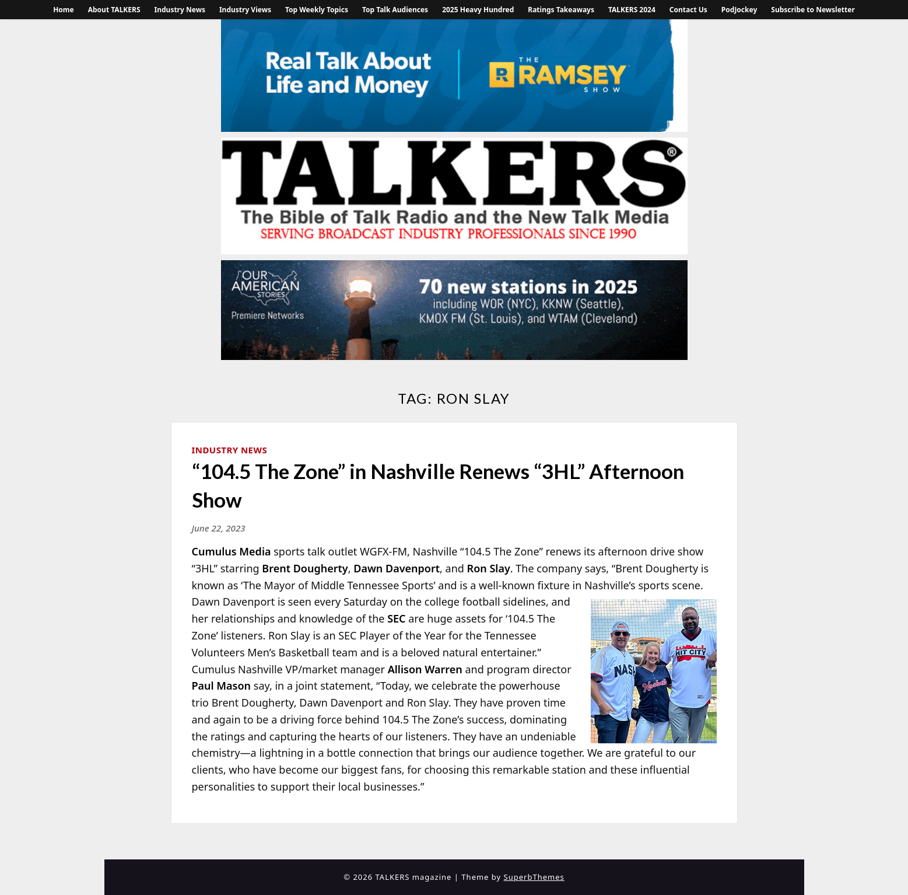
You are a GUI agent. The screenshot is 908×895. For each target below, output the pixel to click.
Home (63, 10)
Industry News (180, 10)
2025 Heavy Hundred (478, 10)
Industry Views (245, 10)
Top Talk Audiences (395, 10)
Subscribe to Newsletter (813, 10)
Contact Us (688, 10)
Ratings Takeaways (561, 10)
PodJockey (739, 10)
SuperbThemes (534, 877)
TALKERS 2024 (631, 10)
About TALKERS (114, 10)
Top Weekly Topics (316, 10)
